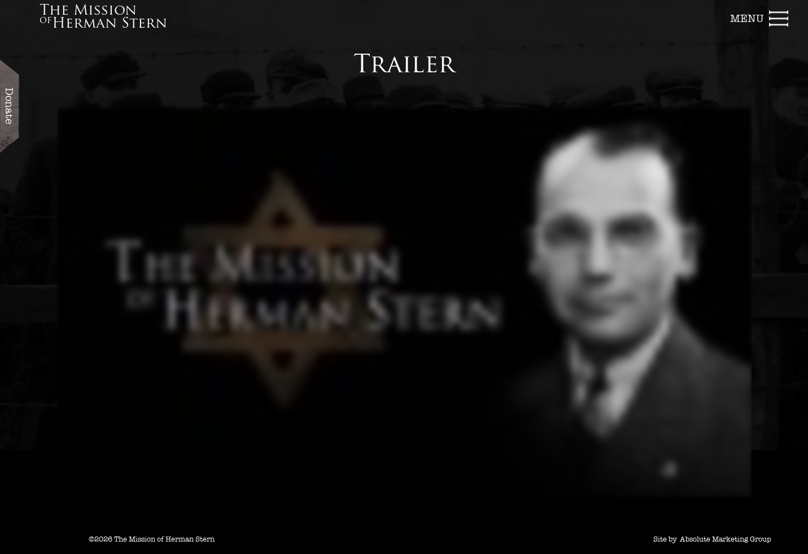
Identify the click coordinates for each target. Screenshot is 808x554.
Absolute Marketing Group (725, 539)
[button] (760, 17)
